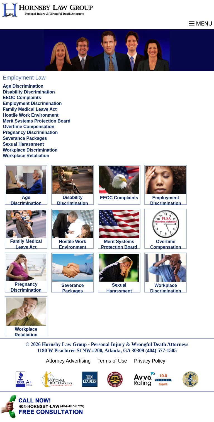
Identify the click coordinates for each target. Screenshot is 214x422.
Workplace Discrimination (30, 150)
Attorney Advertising (68, 361)
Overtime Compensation (28, 126)
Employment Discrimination (32, 103)
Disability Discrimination (29, 92)
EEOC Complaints (22, 97)
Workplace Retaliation (26, 155)
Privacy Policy (149, 361)
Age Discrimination (23, 86)
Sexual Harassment (23, 144)
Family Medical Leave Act (30, 109)
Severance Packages (25, 138)
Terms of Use (112, 361)
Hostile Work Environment (31, 115)
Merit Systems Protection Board (36, 121)
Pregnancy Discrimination (30, 132)
